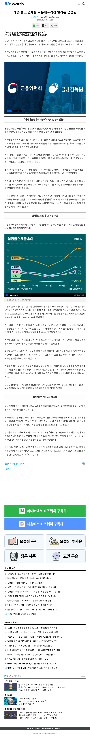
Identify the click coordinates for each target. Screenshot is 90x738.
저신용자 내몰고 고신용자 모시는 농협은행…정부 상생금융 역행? (33, 632)
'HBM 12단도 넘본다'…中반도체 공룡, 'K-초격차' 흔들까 (29, 605)
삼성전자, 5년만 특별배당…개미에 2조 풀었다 (25, 582)
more (83, 677)
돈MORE (8, 695)
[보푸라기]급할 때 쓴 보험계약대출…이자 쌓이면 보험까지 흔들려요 (34, 650)
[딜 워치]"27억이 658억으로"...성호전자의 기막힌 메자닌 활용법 (32, 609)
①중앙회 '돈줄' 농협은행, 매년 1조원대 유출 (35, 690)
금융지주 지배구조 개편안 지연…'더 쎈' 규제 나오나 (38, 715)
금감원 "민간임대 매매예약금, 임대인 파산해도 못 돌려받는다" (31, 663)
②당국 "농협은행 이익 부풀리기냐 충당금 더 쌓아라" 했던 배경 (42, 687)
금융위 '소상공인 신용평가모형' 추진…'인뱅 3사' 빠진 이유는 (31, 654)
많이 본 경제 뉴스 (11, 622)
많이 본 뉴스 (10, 568)
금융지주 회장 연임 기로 (14, 709)
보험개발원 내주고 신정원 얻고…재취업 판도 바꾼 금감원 (29, 645)
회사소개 (30, 728)
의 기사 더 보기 (14, 463)
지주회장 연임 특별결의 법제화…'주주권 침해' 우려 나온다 (40, 712)
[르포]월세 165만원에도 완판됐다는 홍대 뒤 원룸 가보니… (30, 578)
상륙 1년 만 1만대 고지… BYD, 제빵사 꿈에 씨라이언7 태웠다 (31, 587)
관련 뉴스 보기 (9, 469)
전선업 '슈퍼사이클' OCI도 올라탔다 (21, 614)
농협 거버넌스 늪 (11, 681)
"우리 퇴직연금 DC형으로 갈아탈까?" (32, 701)
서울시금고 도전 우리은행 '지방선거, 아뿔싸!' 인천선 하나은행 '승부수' (35, 636)
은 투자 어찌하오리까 (26, 704)
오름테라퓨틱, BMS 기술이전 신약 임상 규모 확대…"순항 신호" (32, 596)
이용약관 (37, 728)
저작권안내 (57, 728)
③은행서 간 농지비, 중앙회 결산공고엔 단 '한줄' (36, 684)
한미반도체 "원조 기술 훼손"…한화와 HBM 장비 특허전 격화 (31, 573)
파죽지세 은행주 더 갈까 (27, 698)
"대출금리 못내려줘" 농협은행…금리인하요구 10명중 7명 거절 (32, 641)
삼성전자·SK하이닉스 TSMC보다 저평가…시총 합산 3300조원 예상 (34, 591)
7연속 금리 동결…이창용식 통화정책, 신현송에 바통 (27, 659)
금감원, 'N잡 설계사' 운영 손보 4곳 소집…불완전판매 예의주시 (32, 627)
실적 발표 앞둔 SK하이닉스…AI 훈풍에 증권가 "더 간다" (29, 600)
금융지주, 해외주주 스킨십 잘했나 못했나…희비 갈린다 (39, 718)
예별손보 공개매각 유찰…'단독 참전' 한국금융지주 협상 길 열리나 (33, 667)
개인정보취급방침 (47, 728)
